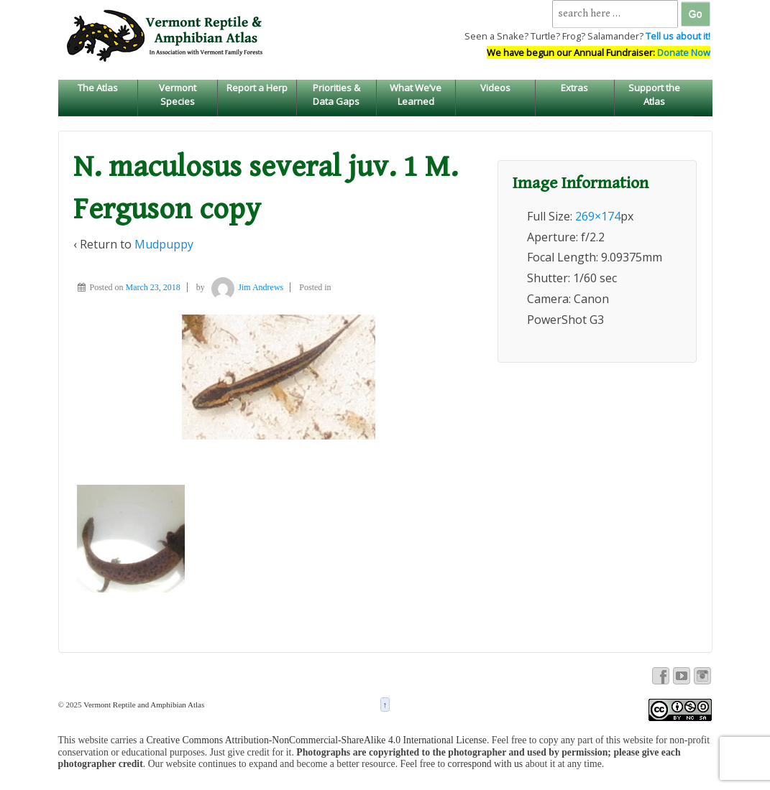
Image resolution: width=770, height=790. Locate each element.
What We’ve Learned (415, 94)
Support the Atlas (654, 94)
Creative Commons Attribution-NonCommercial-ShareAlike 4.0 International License (316, 740)
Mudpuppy (163, 244)
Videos (495, 87)
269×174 (597, 216)
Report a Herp (257, 87)
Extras (574, 87)
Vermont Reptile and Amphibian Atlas (143, 704)
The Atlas (98, 87)
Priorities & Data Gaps (336, 94)
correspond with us (485, 763)
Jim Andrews (245, 287)
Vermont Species (177, 94)
